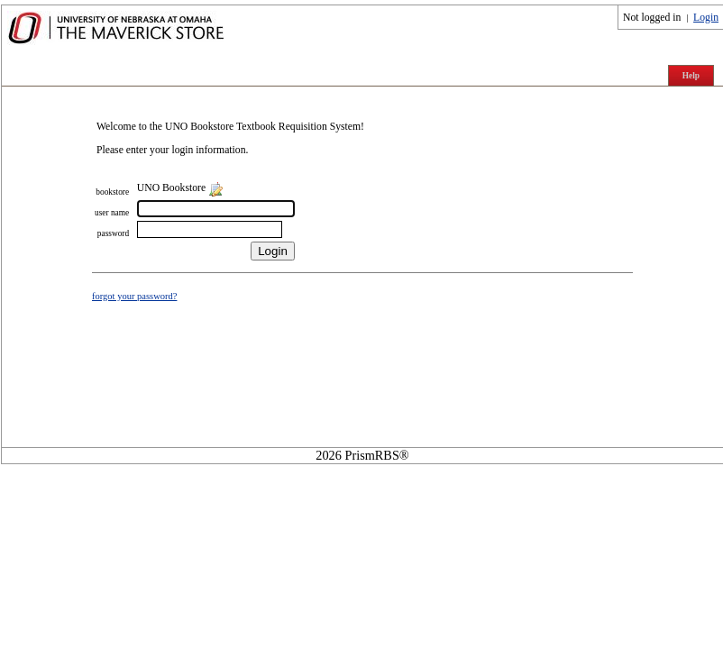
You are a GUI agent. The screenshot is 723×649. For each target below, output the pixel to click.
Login (705, 17)
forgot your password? (134, 296)
